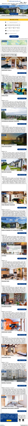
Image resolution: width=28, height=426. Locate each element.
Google (16, 414)
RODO (2, 418)
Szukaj (14, 36)
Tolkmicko (3, 58)
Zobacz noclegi (22, 73)
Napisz (27, 425)
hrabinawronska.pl (14, 1)
